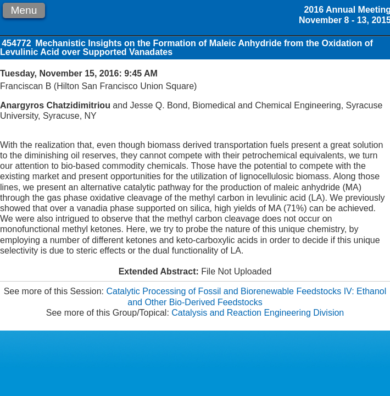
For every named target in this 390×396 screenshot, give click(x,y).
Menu (23, 10)
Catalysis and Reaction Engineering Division (257, 312)
